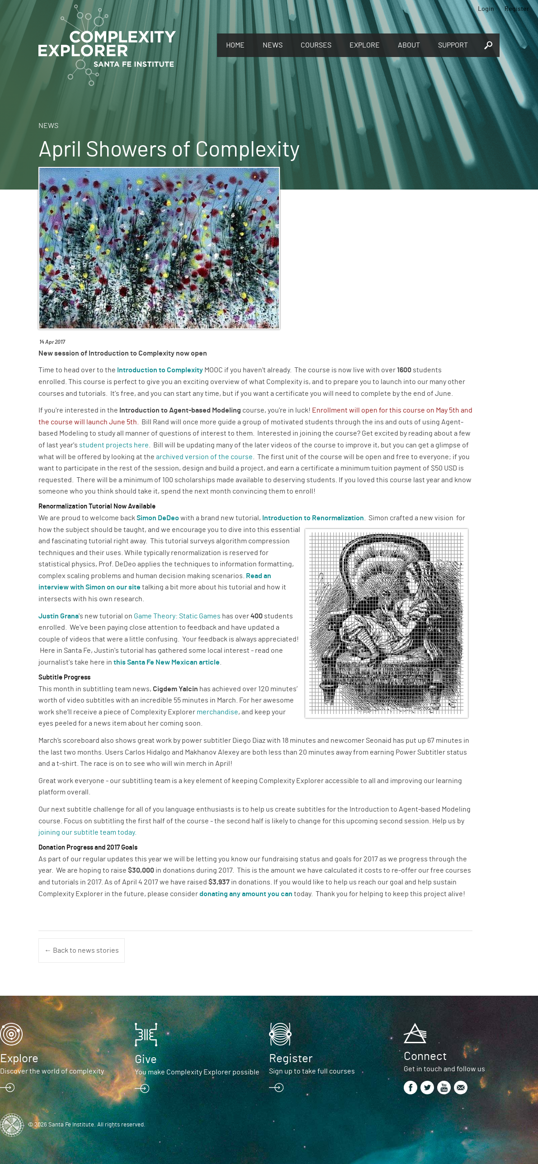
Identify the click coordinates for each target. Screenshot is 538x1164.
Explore (364, 45)
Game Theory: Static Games (177, 616)
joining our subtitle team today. (87, 832)
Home (235, 45)
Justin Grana (58, 616)
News (273, 45)
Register (517, 9)
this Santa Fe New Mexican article (166, 662)
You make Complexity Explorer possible (197, 1072)
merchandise (217, 712)
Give (146, 1059)
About (409, 45)
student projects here (114, 445)
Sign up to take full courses (312, 1071)
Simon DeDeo (158, 518)
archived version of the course (204, 457)
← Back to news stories (81, 950)
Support (453, 45)
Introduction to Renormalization (312, 518)
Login (486, 9)
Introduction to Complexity (160, 370)
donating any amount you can (246, 894)
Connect (425, 1056)
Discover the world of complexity (52, 1071)
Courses (316, 45)
